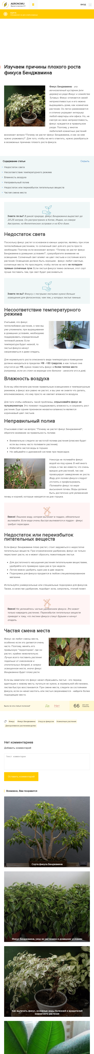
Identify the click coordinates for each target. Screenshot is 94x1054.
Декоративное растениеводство (20, 726)
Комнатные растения (66, 721)
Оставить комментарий (21, 776)
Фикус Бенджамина (26, 721)
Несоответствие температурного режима (28, 172)
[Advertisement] (47, 39)
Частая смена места (15, 192)
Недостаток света (14, 167)
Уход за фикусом (46, 721)
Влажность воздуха (15, 177)
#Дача (50, 14)
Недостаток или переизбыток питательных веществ (34, 187)
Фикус (12, 721)
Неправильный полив (16, 182)
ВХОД (86, 5)
